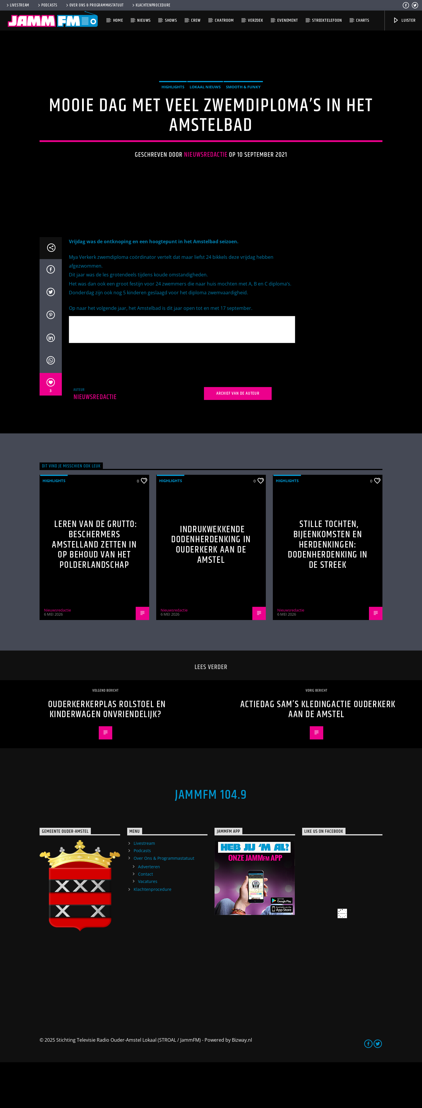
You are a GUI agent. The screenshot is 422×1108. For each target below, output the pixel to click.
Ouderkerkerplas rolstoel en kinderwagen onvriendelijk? (107, 755)
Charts (362, 20)
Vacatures (147, 927)
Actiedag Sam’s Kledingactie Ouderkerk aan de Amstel (318, 755)
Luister (404, 20)
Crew (195, 20)
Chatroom (224, 20)
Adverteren (149, 912)
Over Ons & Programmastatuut (94, 5)
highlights (172, 109)
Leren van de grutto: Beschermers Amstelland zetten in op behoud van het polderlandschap (94, 590)
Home (118, 20)
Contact (145, 920)
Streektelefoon (327, 20)
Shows (171, 20)
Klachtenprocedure (151, 5)
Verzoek (255, 20)
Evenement (287, 20)
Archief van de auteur (237, 439)
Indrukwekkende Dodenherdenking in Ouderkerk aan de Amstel (211, 590)
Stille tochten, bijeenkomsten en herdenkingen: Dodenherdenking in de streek (327, 590)
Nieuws (144, 20)
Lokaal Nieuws (205, 109)
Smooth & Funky (243, 109)
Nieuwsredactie (205, 178)
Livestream (17, 5)
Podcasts (47, 5)
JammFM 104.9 (211, 840)
